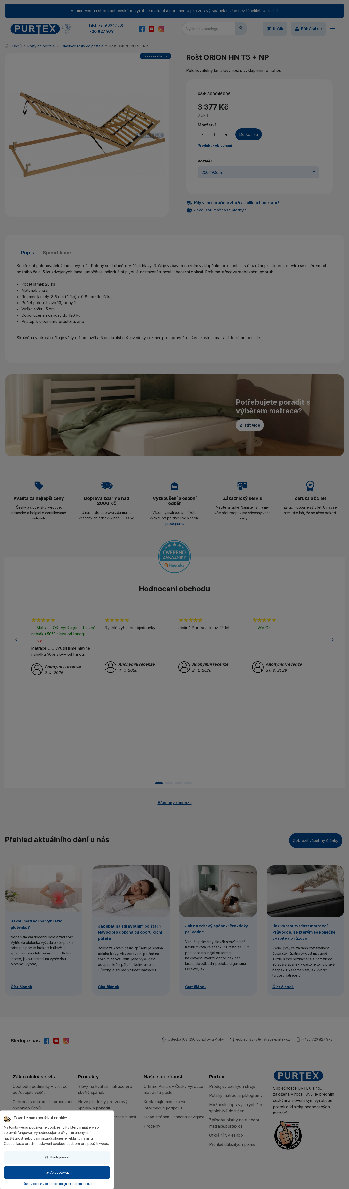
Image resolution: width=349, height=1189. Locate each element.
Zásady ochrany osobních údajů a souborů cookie (57, 1184)
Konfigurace (57, 1157)
